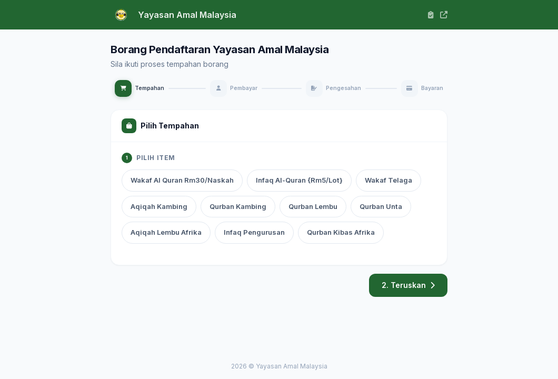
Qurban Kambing (238, 206)
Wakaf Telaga (388, 180)
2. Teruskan (408, 285)
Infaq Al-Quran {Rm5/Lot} (299, 180)
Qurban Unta (381, 206)
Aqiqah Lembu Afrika (166, 232)
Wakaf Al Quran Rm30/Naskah (182, 180)
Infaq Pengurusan (254, 232)
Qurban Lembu (312, 206)
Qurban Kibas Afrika (341, 232)
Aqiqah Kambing (159, 206)
